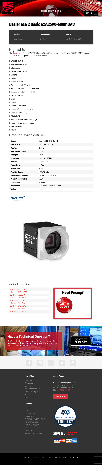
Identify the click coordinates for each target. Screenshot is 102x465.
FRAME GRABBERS (32, 425)
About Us (28, 380)
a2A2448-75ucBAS (17, 295)
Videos (27, 395)
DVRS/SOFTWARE (32, 413)
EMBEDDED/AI (30, 416)
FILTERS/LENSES (31, 422)
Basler (15, 53)
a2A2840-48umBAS (18, 311)
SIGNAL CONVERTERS (33, 433)
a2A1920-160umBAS (18, 292)
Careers (28, 386)
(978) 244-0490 (64, 390)
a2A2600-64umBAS (18, 306)
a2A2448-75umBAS (18, 298)
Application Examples (33, 389)
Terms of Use (74, 457)
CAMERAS (29, 411)
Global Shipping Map (32, 392)
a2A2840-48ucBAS (17, 309)
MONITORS (29, 431)
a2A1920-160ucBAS (18, 289)
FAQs (27, 397)
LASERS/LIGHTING (32, 428)
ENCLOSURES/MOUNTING (35, 419)
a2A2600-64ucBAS (17, 303)
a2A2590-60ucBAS (17, 300)
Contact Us (29, 383)
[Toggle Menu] (91, 13)
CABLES (28, 408)
